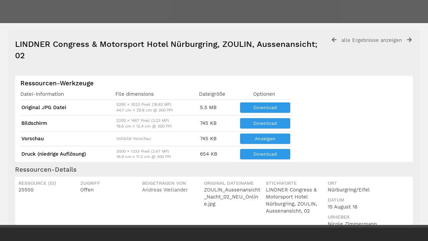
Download (265, 107)
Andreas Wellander (165, 190)
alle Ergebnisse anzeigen (371, 40)
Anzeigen (265, 138)
